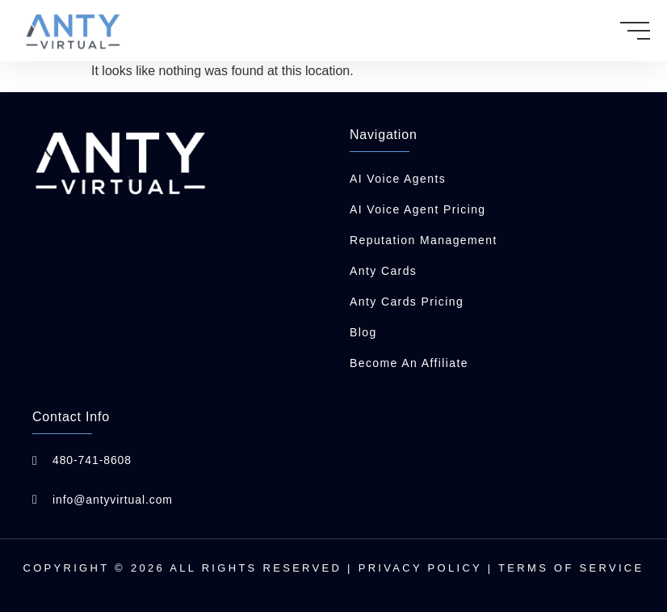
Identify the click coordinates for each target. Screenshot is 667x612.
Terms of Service (571, 568)
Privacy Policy (420, 568)
